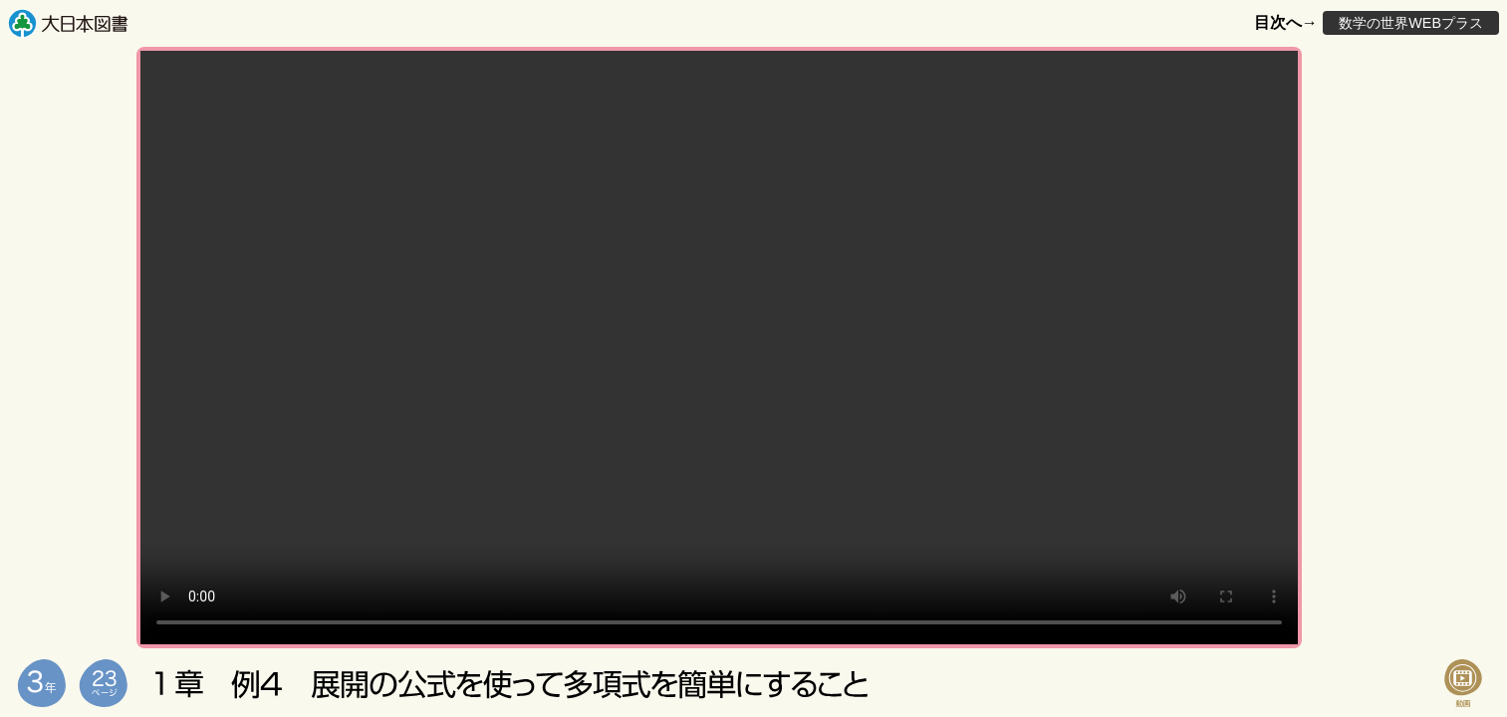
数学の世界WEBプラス (1411, 23)
